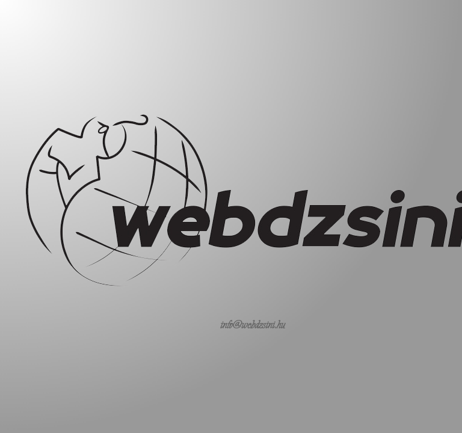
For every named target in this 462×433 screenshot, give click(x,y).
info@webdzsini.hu (252, 324)
